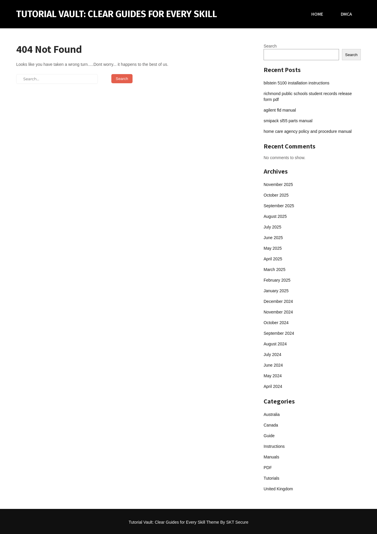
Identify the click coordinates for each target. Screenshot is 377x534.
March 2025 (274, 269)
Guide (269, 435)
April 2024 (273, 386)
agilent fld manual (280, 110)
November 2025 (278, 184)
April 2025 (273, 259)
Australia (272, 414)
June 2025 (273, 237)
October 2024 (276, 322)
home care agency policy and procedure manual (308, 131)
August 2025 (275, 216)
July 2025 (272, 227)
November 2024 (278, 312)
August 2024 (275, 344)
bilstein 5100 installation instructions (296, 83)
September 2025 (279, 205)
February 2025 (277, 280)
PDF (268, 467)
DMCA (346, 14)
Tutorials (271, 478)
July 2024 (272, 354)
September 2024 (279, 333)
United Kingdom (278, 488)
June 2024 (273, 365)
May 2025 (273, 248)
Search (270, 46)
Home (317, 14)
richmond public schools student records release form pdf (308, 96)
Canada (271, 425)
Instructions (274, 446)
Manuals (271, 457)
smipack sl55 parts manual (288, 120)
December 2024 (278, 301)
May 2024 (273, 375)
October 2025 (276, 195)
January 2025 (276, 290)
